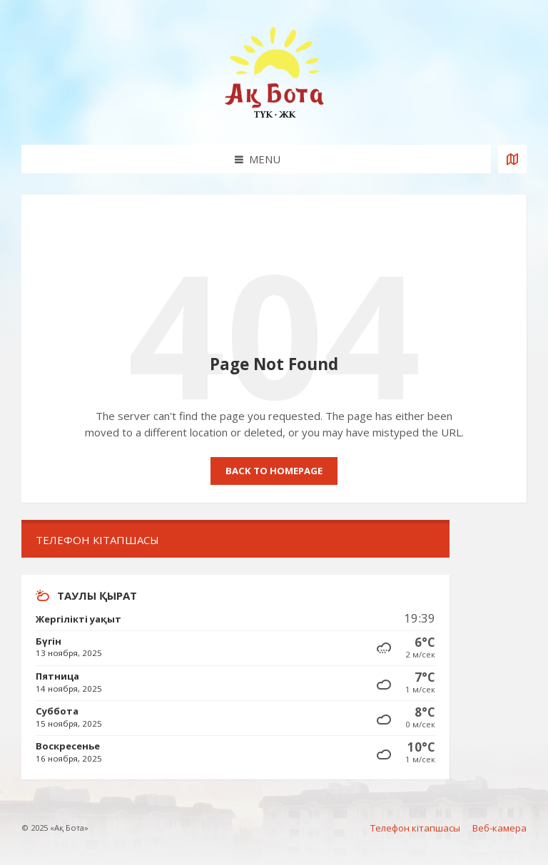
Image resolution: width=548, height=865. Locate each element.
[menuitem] (235, 540)
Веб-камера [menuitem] (499, 828)
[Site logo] (274, 117)
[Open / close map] (512, 159)
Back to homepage (274, 470)
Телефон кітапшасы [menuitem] (415, 828)
